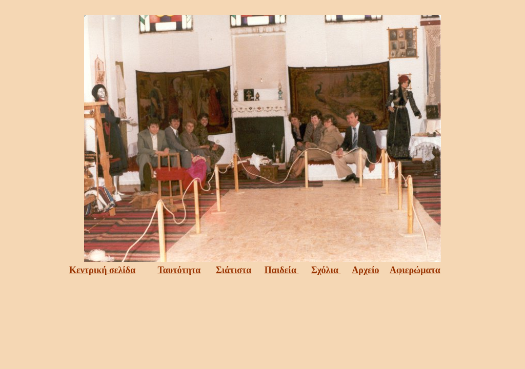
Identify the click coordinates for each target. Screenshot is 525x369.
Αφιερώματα (415, 270)
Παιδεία (282, 270)
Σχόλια (326, 270)
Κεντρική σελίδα (102, 270)
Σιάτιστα (233, 270)
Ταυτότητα (178, 270)
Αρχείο (365, 270)
